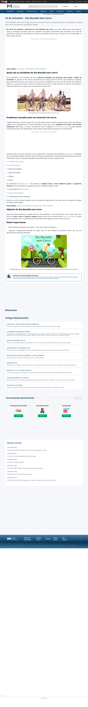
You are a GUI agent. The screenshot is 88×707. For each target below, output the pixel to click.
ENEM (52, 11)
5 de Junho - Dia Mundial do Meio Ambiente (31, 69)
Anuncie (48, 539)
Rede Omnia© (23, 545)
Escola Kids (61, 11)
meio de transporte (69, 216)
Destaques (21, 11)
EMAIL (85, 1)
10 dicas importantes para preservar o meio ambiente (35, 206)
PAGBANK (27, 1)
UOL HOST (21, 1)
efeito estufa (24, 189)
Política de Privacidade (27, 539)
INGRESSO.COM (14, 1)
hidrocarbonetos (14, 165)
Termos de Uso (38, 539)
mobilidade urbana (61, 127)
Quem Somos (56, 539)
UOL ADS (45, 1)
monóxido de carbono (15, 162)
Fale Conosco (64, 539)
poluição (70, 154)
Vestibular (44, 11)
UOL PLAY (39, 1)
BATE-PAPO (78, 1)
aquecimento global (16, 193)
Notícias (78, 11)
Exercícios (70, 11)
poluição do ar (24, 184)
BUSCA (71, 1)
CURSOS (33, 1)
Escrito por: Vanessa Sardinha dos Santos (25, 275)
